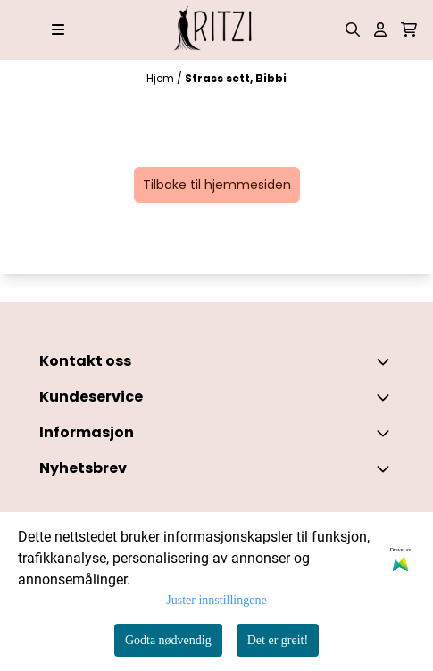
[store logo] (217, 30)
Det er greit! (277, 640)
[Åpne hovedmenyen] (58, 29)
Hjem (161, 78)
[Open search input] (353, 29)
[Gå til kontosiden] (380, 29)
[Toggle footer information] (386, 361)
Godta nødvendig (168, 640)
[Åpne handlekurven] (409, 29)
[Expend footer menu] (386, 397)
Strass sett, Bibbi (236, 78)
